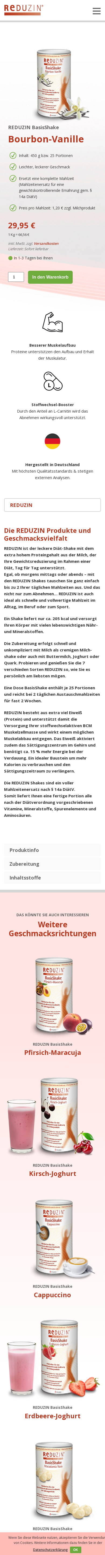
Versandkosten (46, 243)
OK (75, 1550)
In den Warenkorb (50, 277)
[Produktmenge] (16, 277)
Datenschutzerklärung (50, 1549)
